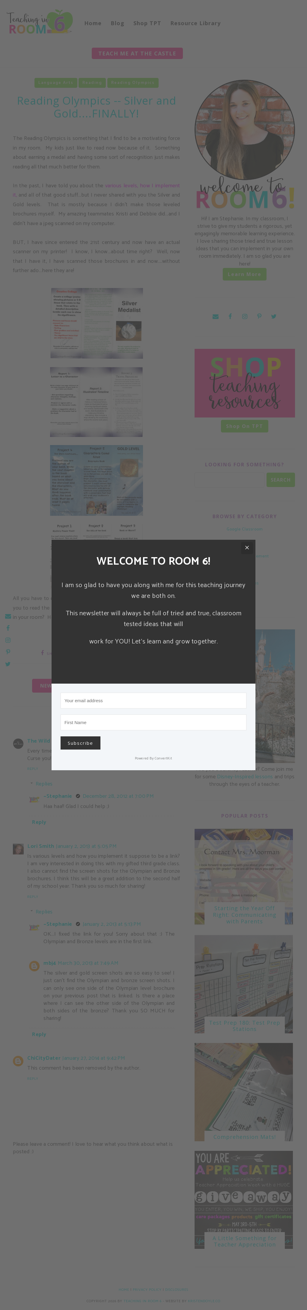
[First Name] (153, 722)
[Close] (247, 548)
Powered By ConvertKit (153, 758)
